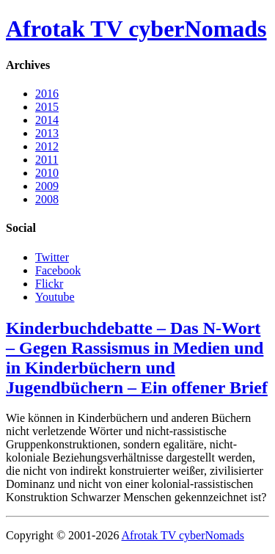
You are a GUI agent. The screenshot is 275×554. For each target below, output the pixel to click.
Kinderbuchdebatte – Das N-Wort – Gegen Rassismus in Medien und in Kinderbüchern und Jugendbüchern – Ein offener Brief (137, 357)
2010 (47, 173)
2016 (47, 93)
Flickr (49, 283)
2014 (47, 120)
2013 (47, 133)
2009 (47, 186)
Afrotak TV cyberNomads (136, 28)
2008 (47, 199)
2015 (47, 107)
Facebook (58, 270)
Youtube (55, 297)
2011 (46, 159)
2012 (47, 146)
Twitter (52, 257)
